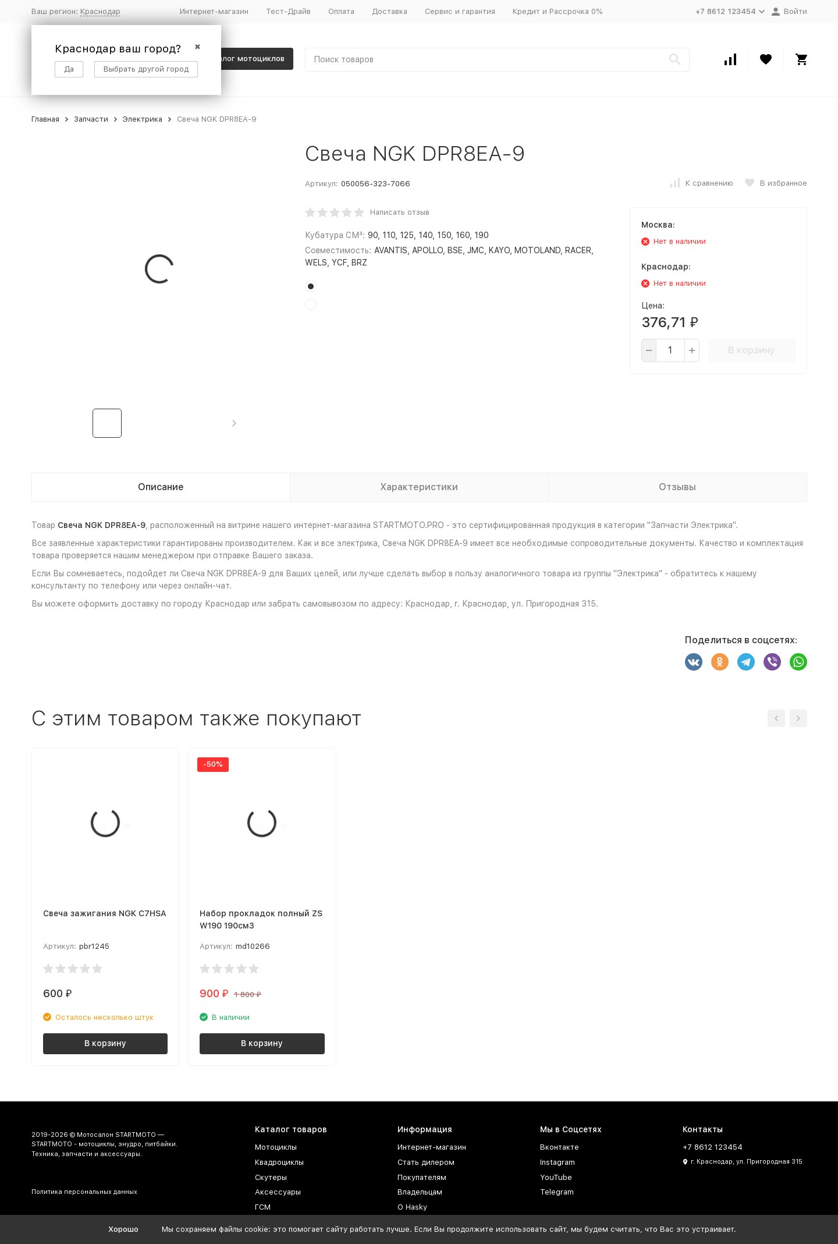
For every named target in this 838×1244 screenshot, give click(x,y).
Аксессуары (278, 1192)
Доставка (389, 11)
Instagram (557, 1162)
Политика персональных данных (84, 1192)
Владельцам (419, 1192)
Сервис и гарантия (460, 11)
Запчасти (91, 119)
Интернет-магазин (214, 11)
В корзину (751, 350)
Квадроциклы (279, 1162)
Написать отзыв (399, 212)
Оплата (341, 11)
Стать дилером (425, 1162)
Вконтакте (559, 1147)
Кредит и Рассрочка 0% (557, 11)
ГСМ (263, 1207)
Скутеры (271, 1177)
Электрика (142, 119)
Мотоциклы (276, 1147)
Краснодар (100, 11)
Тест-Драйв (288, 11)
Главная (45, 119)
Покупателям (421, 1177)
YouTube (556, 1177)
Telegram (557, 1192)
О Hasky (412, 1207)
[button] (234, 423)
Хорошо (123, 1229)
